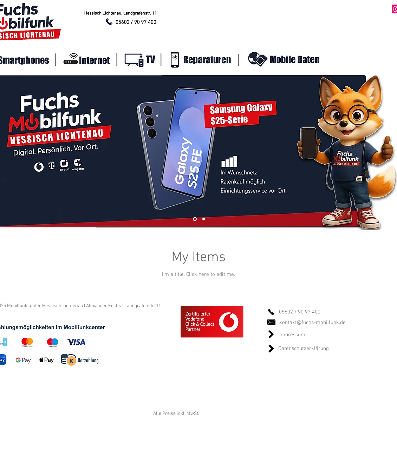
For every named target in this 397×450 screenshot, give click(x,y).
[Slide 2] (203, 219)
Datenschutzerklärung (303, 348)
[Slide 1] (195, 219)
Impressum (292, 335)
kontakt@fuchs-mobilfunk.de (312, 322)
